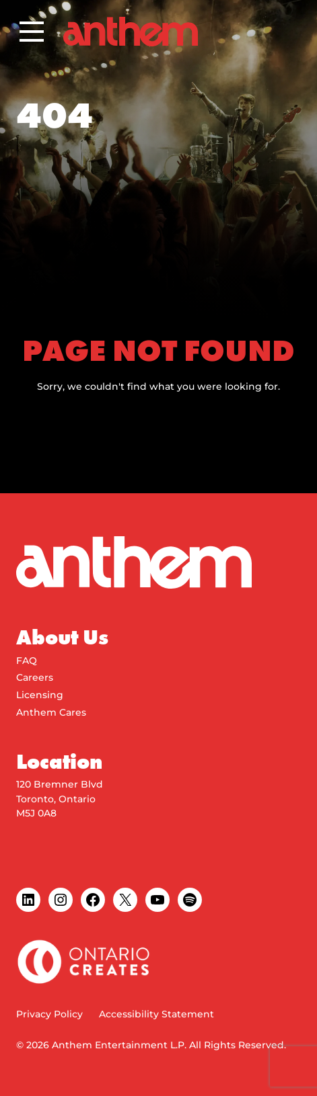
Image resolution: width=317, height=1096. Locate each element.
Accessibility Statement (156, 1014)
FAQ (26, 661)
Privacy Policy (49, 1014)
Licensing (39, 695)
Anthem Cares (51, 712)
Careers (34, 677)
